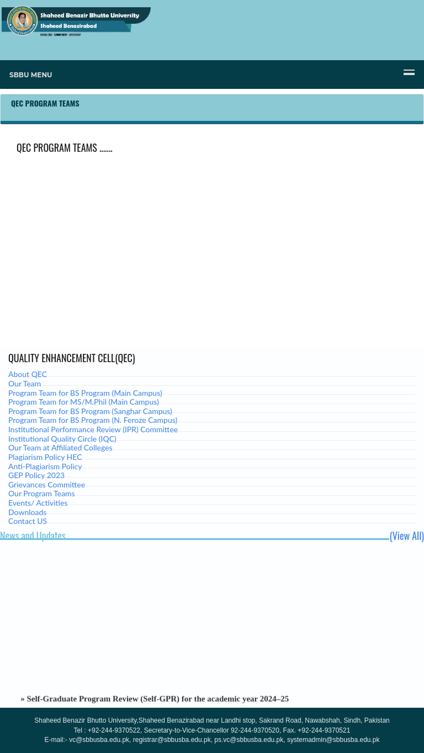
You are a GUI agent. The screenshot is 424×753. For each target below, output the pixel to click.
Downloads (27, 512)
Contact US (27, 521)
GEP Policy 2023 (36, 475)
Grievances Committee (46, 484)
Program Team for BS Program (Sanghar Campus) (90, 411)
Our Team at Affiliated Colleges (60, 447)
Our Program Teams (41, 493)
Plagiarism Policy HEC (45, 457)
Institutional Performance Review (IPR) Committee (93, 429)
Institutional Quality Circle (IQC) (62, 438)
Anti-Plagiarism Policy (45, 466)
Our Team (24, 383)
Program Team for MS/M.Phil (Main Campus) (83, 401)
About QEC (27, 374)
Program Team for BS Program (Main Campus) (85, 392)
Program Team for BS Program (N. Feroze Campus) (92, 420)
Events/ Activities (38, 502)
